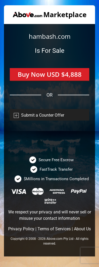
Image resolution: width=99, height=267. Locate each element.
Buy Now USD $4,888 (50, 74)
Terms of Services (54, 228)
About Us (82, 228)
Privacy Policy (21, 228)
